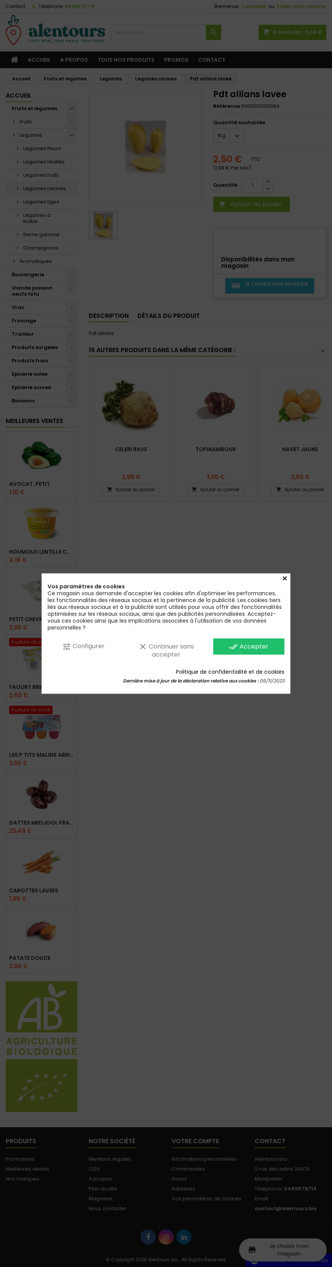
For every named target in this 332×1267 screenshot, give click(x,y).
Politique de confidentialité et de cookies (230, 671)
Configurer (83, 646)
